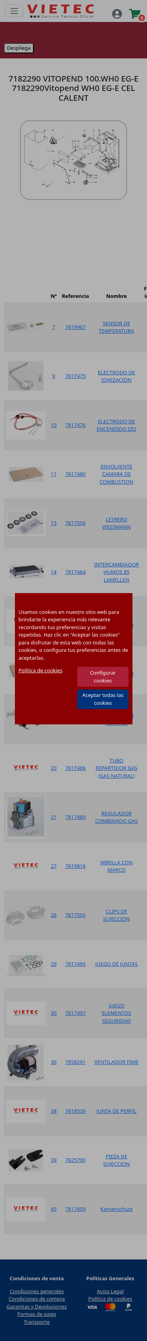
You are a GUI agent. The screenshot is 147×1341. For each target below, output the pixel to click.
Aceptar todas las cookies (102, 698)
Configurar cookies (103, 676)
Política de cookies (40, 670)
